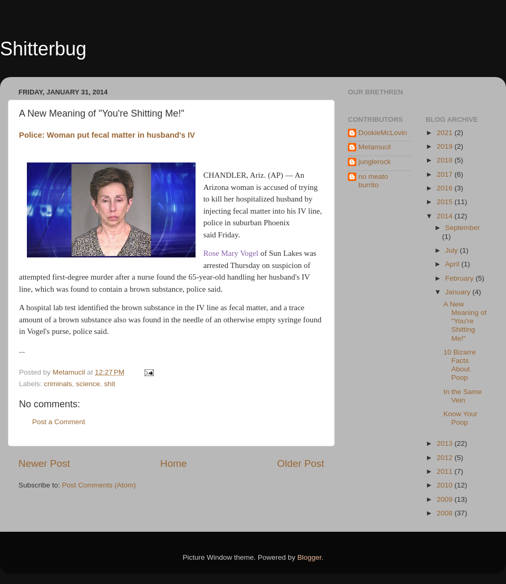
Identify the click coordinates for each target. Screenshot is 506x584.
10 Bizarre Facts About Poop (459, 365)
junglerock (374, 162)
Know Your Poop (460, 418)
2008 (445, 513)
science (88, 384)
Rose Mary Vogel (230, 253)
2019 (445, 146)
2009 (445, 499)
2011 (445, 471)
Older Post (300, 463)
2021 (445, 133)
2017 (445, 174)
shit (109, 384)
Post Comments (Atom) (99, 485)
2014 (445, 216)
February (460, 278)
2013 (445, 443)
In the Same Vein (462, 396)
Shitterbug (43, 49)
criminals (58, 384)
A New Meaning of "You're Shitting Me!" (464, 321)
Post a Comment (58, 422)
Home (173, 463)
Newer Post (44, 463)
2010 (445, 485)
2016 (445, 188)
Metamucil (374, 147)
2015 (445, 202)
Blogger (309, 557)
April (453, 264)
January (459, 292)
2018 (445, 160)
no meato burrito (373, 181)
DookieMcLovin (382, 133)
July (452, 250)
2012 (445, 458)
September (462, 228)
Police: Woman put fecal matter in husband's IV (107, 135)
